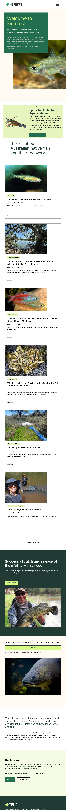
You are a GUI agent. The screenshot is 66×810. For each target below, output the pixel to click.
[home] (16, 5)
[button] (58, 5)
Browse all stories (33, 543)
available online (25, 766)
